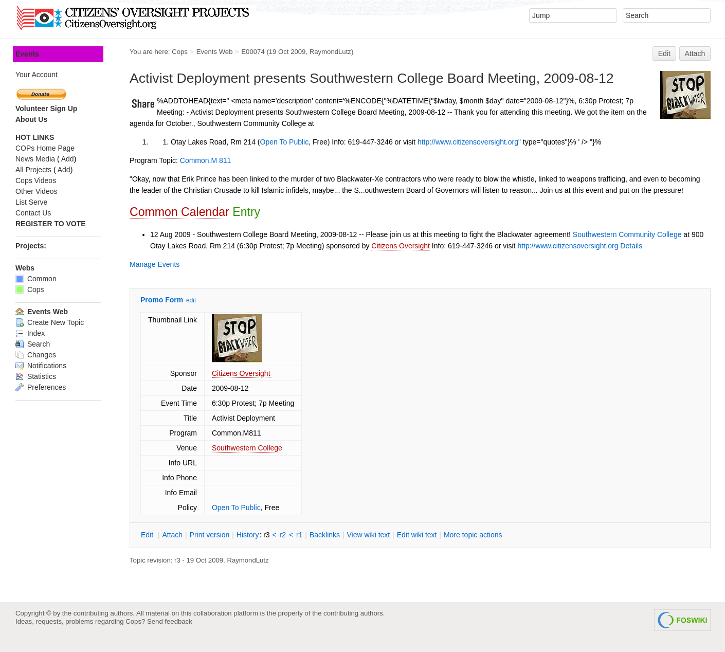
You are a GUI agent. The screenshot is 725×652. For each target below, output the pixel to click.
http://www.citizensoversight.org (567, 246)
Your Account (36, 74)
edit (191, 300)
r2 (283, 535)
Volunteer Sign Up (46, 108)
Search (32, 344)
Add (67, 159)
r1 (299, 535)
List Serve (31, 202)
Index (30, 333)
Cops (180, 52)
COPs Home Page (45, 148)
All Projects (33, 170)
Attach (695, 53)
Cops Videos (35, 180)
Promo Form (161, 300)
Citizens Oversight (400, 246)
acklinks (325, 535)
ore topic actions (473, 535)
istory (248, 535)
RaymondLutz (330, 52)
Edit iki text (417, 535)
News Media (35, 159)
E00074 (252, 52)
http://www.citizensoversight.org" (469, 142)
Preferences (40, 387)
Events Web (214, 52)
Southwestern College (247, 448)
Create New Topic (49, 322)
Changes (35, 355)
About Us (31, 119)
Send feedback (169, 621)
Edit (664, 53)
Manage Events (154, 264)
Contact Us (33, 213)
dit (148, 535)
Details (631, 246)
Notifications (40, 365)
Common (36, 279)
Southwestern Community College (627, 234)
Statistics (35, 376)
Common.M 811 (205, 160)
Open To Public (284, 142)
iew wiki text (368, 535)
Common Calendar (179, 212)
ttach (172, 535)
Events (27, 54)
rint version (210, 535)
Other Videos (36, 191)
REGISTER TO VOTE (50, 224)
